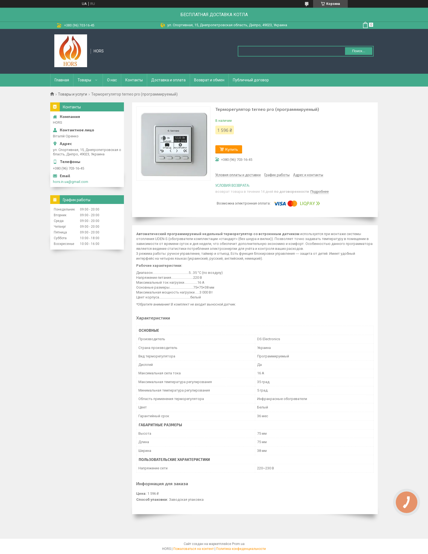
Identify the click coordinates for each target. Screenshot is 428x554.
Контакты (134, 80)
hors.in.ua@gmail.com (70, 182)
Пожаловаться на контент (193, 549)
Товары (84, 80)
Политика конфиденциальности (241, 549)
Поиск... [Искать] (358, 51)
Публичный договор (251, 80)
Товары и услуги (72, 94)
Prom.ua (238, 544)
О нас (112, 80)
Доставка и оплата (168, 80)
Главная (62, 80)
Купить (231, 149)
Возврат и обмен (209, 80)
